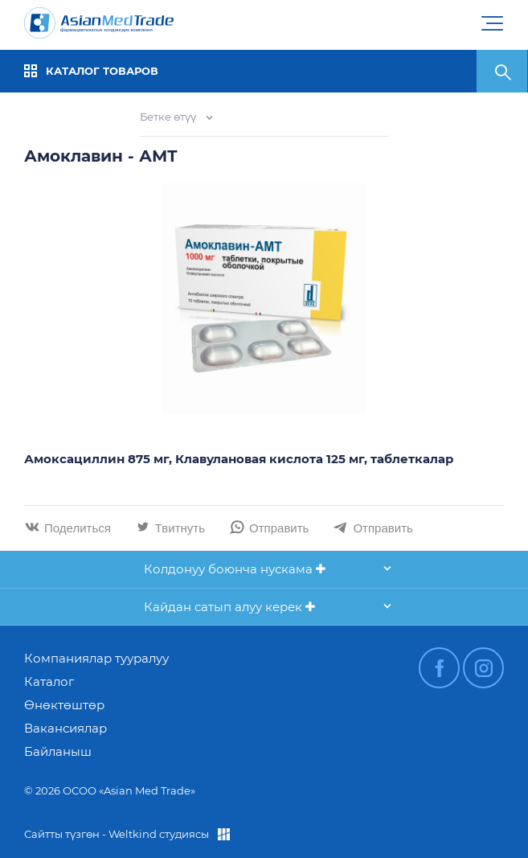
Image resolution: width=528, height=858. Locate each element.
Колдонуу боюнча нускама (234, 569)
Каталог (49, 681)
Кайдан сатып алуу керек (229, 606)
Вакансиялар (65, 728)
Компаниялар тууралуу (96, 658)
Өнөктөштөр (64, 704)
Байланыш (58, 751)
